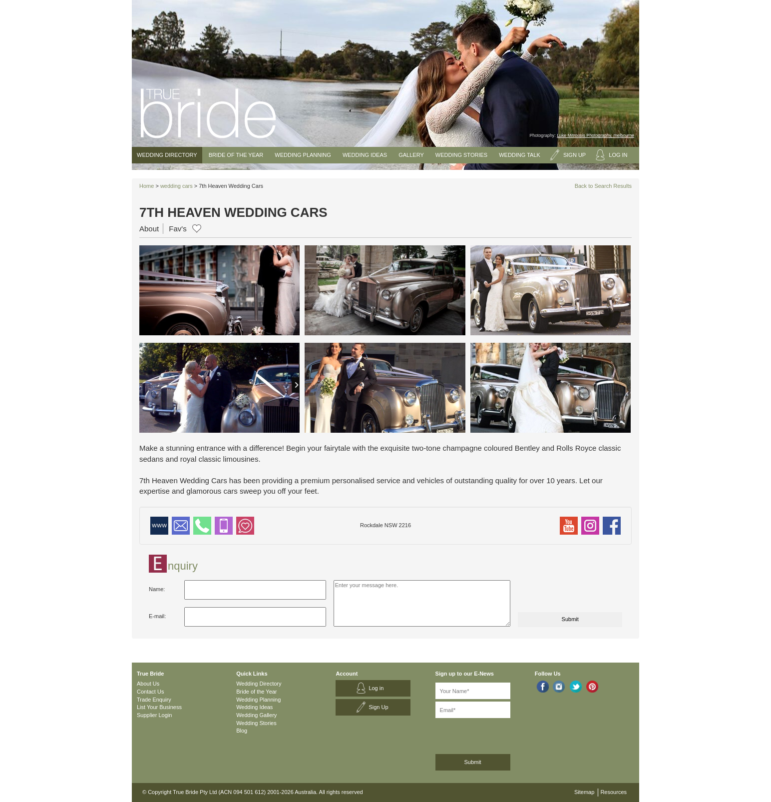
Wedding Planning (303, 155)
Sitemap (584, 792)
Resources (613, 792)
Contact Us (150, 692)
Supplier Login (154, 715)
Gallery (411, 155)
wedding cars (176, 186)
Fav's (177, 228)
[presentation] (569, 593)
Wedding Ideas (365, 155)
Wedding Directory (167, 155)
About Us (148, 684)
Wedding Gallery (256, 715)
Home (146, 186)
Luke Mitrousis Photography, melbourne (595, 135)
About (149, 228)
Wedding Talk (519, 155)
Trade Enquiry (154, 700)
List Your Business (159, 707)
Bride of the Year (236, 155)
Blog (241, 731)
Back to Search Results (603, 186)
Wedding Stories (461, 155)
